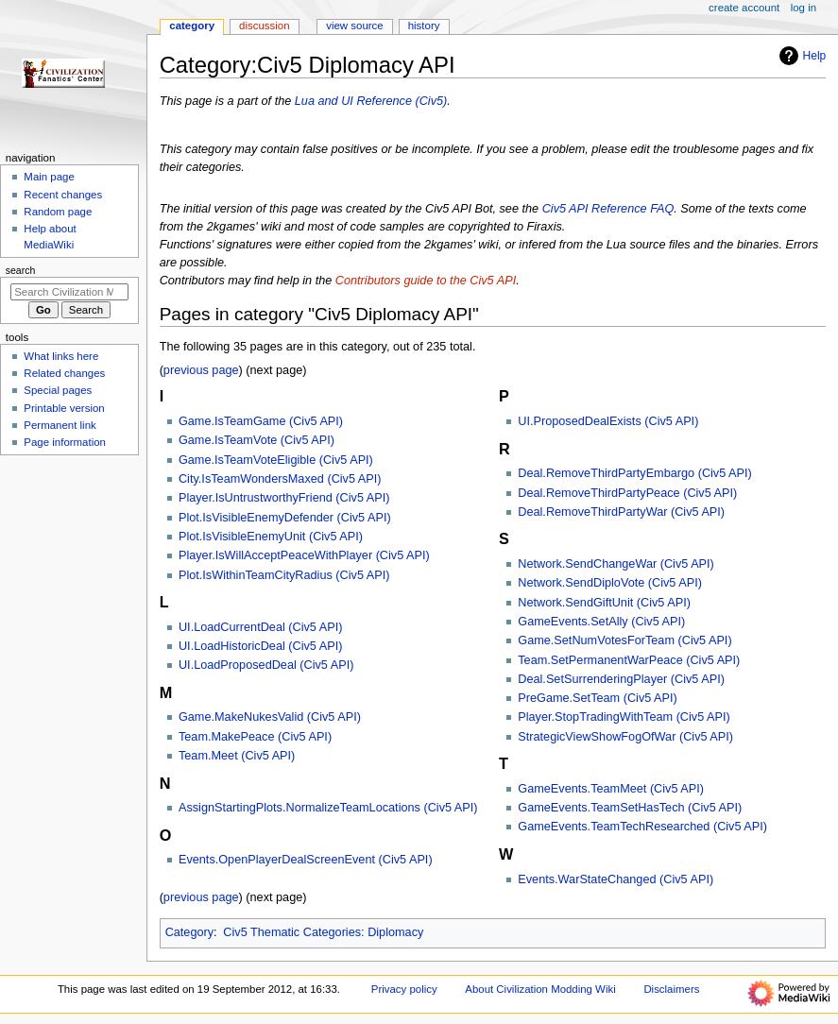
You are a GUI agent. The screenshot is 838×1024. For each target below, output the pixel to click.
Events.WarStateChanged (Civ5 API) (615, 879)
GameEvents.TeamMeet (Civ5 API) (611, 788)
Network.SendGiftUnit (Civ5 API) (604, 602)
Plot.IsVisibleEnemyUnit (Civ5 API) (271, 536)
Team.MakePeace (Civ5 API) (255, 736)
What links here (61, 356)
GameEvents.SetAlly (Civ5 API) (601, 621)
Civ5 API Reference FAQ (608, 208)
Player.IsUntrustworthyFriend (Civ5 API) (284, 497)
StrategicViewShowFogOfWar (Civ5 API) (625, 736)
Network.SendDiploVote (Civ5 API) (610, 582)
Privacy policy (404, 989)
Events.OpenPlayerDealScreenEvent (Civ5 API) (306, 859)
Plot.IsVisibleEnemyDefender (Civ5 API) (285, 517)
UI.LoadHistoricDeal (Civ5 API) (260, 646)
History (424, 25)
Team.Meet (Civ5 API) (237, 755)
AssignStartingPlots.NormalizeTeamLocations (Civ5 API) (328, 807)
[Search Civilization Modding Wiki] (69, 291)
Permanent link (59, 425)
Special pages (58, 390)
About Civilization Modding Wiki (540, 989)
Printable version (64, 408)
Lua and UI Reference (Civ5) (371, 101)
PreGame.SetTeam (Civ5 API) (597, 698)
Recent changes (63, 194)
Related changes (64, 373)
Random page (58, 211)
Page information (65, 442)
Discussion (264, 25)
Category (189, 932)
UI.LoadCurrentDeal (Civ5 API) (260, 627)
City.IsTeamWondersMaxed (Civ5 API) (280, 479)
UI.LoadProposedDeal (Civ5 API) (266, 665)
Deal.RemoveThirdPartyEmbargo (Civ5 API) (635, 473)
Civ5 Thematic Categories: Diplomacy (323, 932)
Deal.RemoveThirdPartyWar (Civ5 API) (621, 512)
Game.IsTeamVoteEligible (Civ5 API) (276, 460)
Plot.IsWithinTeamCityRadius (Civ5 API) (284, 575)
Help (801, 55)
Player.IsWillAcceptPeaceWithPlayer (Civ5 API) (304, 555)
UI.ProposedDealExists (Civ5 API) (608, 421)
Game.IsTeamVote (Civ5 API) (256, 440)
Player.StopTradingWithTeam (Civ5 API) (623, 717)
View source (354, 25)
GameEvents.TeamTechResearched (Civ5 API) (642, 826)
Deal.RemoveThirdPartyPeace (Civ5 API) (627, 493)
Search (21, 270)
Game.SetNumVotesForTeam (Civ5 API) (624, 640)
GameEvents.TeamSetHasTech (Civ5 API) (630, 807)
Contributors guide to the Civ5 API (425, 280)
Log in (803, 7)
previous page (201, 370)
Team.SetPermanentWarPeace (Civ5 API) (629, 660)
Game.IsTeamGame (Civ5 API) (261, 421)
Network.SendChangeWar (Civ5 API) (616, 564)
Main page (49, 176)
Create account (744, 7)
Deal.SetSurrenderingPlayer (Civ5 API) (621, 679)
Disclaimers (671, 989)
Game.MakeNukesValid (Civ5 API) (270, 717)
